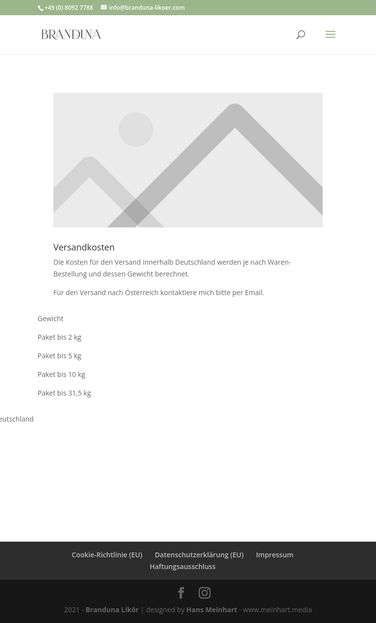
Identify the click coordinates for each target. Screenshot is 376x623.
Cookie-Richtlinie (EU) (107, 554)
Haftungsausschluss (183, 566)
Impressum (274, 554)
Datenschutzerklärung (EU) (199, 554)
